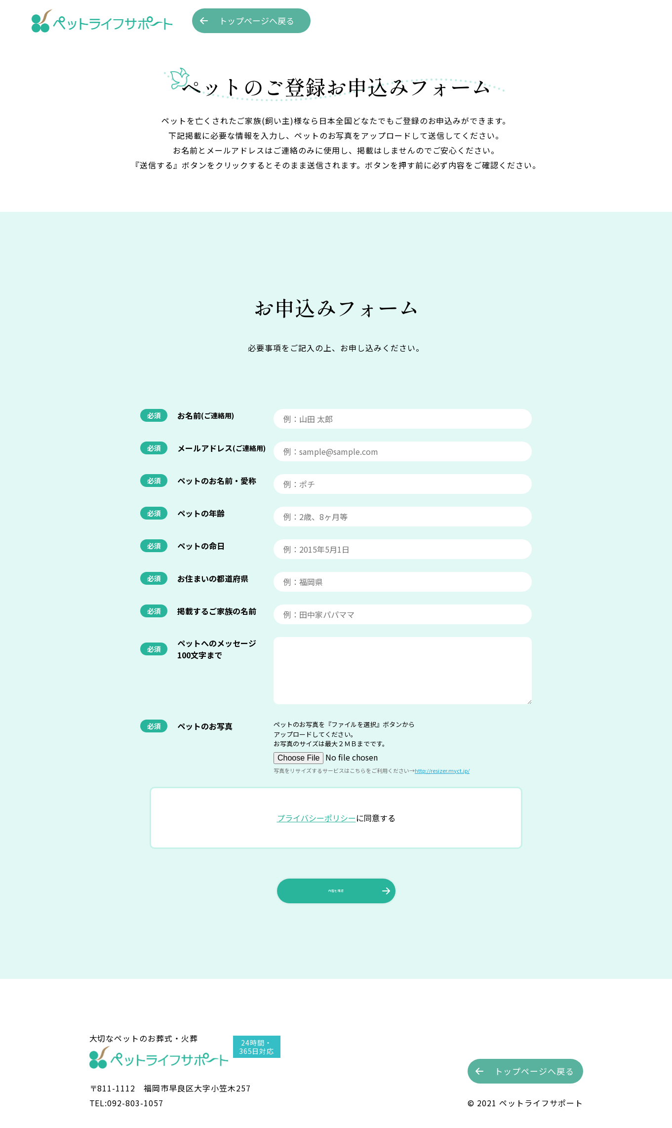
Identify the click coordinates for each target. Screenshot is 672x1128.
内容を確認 (336, 923)
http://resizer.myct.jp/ (442, 802)
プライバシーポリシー (316, 850)
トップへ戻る (256, 20)
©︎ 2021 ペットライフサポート (525, 1103)
